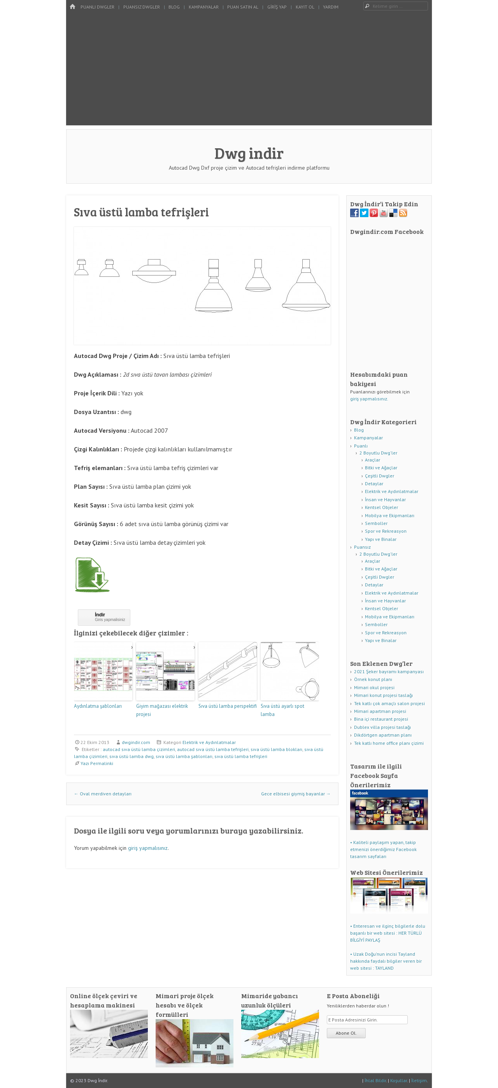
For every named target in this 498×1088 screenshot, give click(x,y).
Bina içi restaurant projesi (381, 719)
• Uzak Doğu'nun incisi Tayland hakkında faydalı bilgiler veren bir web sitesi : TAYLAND (386, 961)
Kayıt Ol (305, 7)
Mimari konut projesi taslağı (383, 695)
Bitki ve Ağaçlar (381, 467)
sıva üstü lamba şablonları (184, 756)
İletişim (419, 1080)
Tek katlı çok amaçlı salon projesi (389, 703)
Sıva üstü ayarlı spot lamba (282, 710)
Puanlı (361, 446)
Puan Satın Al (242, 7)
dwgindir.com (136, 742)
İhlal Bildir (375, 1080)
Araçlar (372, 460)
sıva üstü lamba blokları (276, 749)
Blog (174, 7)
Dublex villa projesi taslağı (382, 727)
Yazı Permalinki (97, 763)
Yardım (330, 7)
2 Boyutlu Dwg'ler (378, 453)
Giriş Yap (277, 7)
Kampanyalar (204, 7)
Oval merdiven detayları (103, 794)
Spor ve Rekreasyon (386, 531)
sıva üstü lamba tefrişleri (240, 756)
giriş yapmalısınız (148, 847)
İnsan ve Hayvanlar (385, 499)
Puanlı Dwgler (97, 7)
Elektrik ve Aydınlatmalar (209, 742)
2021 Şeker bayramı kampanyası (389, 671)
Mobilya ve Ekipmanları (389, 515)
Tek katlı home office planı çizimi (389, 743)
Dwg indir (249, 152)
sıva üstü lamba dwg (131, 756)
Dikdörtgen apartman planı (383, 735)
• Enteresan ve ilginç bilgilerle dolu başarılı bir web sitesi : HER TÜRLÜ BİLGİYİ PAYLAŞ (387, 933)
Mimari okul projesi (374, 687)
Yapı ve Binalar (380, 539)
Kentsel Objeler (381, 507)
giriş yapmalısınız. (369, 399)
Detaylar (374, 483)
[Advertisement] (249, 70)
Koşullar (398, 1080)
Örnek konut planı (373, 679)
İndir (100, 615)
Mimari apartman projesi (380, 711)
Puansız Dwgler (141, 7)
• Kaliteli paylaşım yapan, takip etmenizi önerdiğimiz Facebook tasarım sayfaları (383, 849)
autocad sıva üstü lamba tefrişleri (213, 749)
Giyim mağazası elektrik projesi (162, 710)
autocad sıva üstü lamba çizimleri (139, 749)
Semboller (376, 523)
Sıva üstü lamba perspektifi (227, 706)
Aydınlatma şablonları (98, 706)
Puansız (362, 547)
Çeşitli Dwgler (379, 476)
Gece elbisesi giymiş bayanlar (296, 794)
